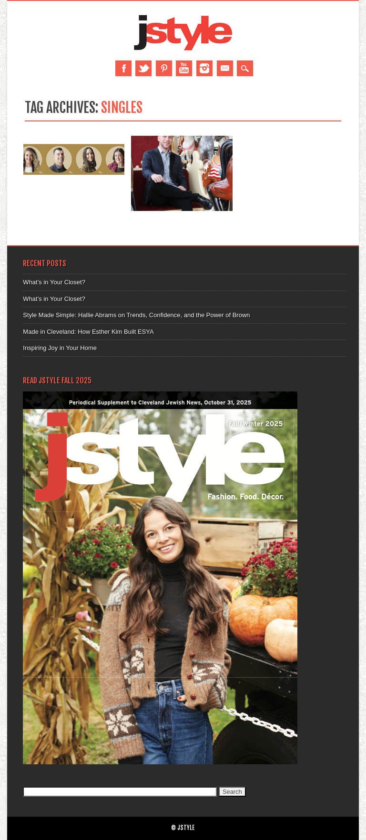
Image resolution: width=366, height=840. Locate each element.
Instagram (204, 68)
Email (225, 68)
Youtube (184, 68)
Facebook (123, 68)
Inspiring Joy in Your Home (60, 347)
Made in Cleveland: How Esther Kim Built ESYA (88, 331)
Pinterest (164, 68)
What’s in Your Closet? (54, 282)
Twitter (143, 68)
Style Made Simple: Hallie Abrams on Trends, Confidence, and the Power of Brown (136, 315)
